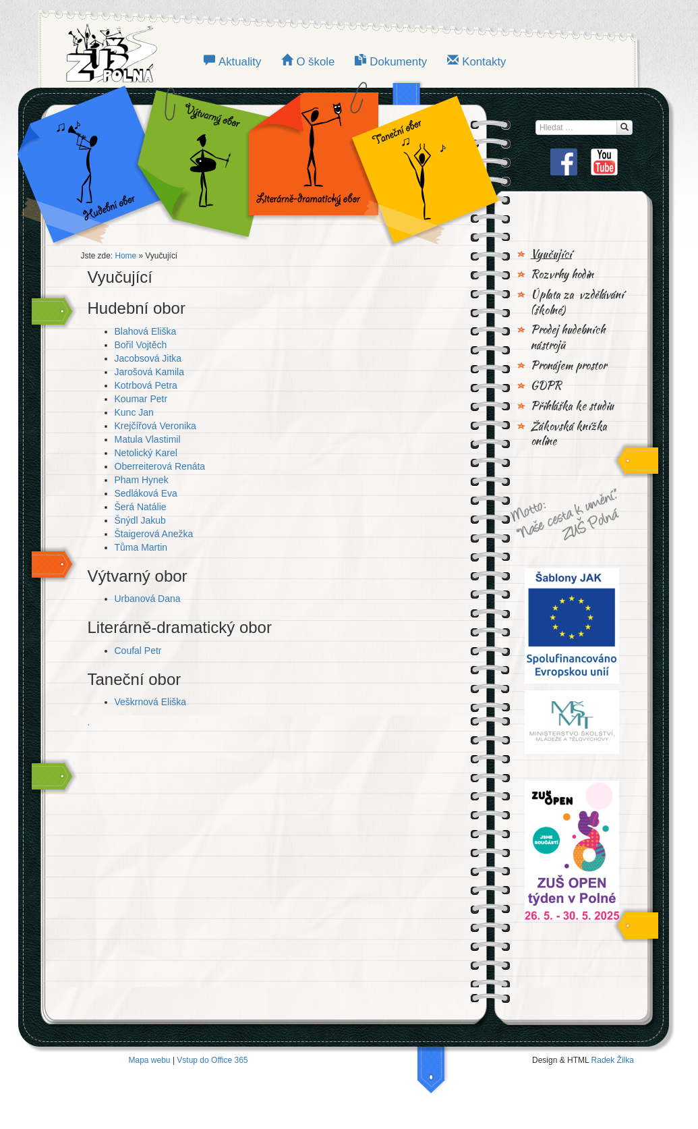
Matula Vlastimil (148, 439)
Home (125, 255)
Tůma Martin (141, 547)
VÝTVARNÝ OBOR (201, 161)
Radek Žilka (612, 1060)
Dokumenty (398, 61)
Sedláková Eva (146, 493)
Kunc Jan (134, 412)
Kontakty (484, 61)
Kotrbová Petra (146, 385)
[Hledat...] (624, 127)
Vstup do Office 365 (212, 1060)
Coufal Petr (138, 650)
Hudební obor (99, 161)
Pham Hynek (142, 479)
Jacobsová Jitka (148, 358)
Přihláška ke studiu (572, 406)
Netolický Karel (146, 452)
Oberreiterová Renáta (160, 466)
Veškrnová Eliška (151, 701)
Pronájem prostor (568, 365)
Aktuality (240, 61)
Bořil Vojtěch (141, 344)
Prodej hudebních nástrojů (568, 338)
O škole (315, 61)
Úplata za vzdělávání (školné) (577, 302)
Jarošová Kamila (150, 371)
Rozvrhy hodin (562, 274)
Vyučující (551, 254)
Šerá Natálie (141, 506)
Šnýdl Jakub (140, 520)
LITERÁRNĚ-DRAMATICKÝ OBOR (310, 161)
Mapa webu (150, 1060)
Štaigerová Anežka (154, 533)
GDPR (546, 386)
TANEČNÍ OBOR (418, 161)
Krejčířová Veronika (155, 425)
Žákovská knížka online (569, 434)
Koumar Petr (141, 398)
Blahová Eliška (146, 331)
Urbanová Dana (148, 598)
